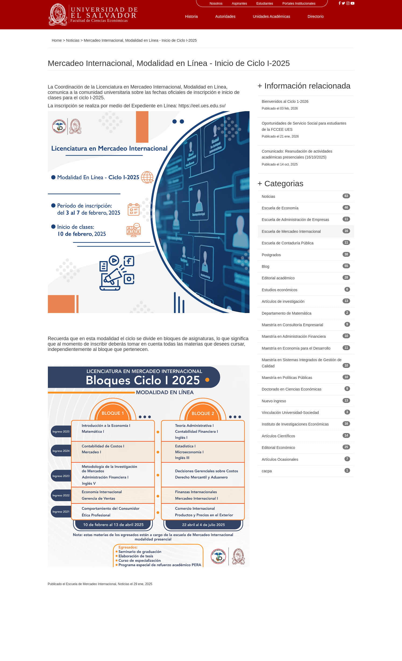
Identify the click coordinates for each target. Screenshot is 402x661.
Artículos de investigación (283, 301)
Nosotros (216, 3)
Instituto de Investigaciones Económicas (295, 424)
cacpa (267, 471)
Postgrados (271, 255)
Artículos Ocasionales (280, 459)
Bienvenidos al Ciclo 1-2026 (285, 101)
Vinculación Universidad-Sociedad (290, 412)
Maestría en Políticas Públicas (287, 377)
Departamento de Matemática (286, 313)
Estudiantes (264, 3)
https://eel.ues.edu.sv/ (202, 105)
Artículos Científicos (278, 436)
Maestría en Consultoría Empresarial (292, 325)
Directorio (316, 16)
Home (57, 40)
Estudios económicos (279, 290)
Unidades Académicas (271, 16)
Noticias (73, 40)
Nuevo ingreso (274, 401)
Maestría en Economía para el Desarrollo (296, 348)
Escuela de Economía (280, 208)
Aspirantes (239, 3)
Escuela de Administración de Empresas (295, 219)
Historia (191, 16)
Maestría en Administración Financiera (294, 336)
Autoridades (225, 16)
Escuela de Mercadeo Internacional (91, 584)
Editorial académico (278, 278)
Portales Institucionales (299, 3)
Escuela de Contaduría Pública (288, 243)
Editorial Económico (278, 447)
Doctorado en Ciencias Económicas (292, 389)
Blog (265, 266)
